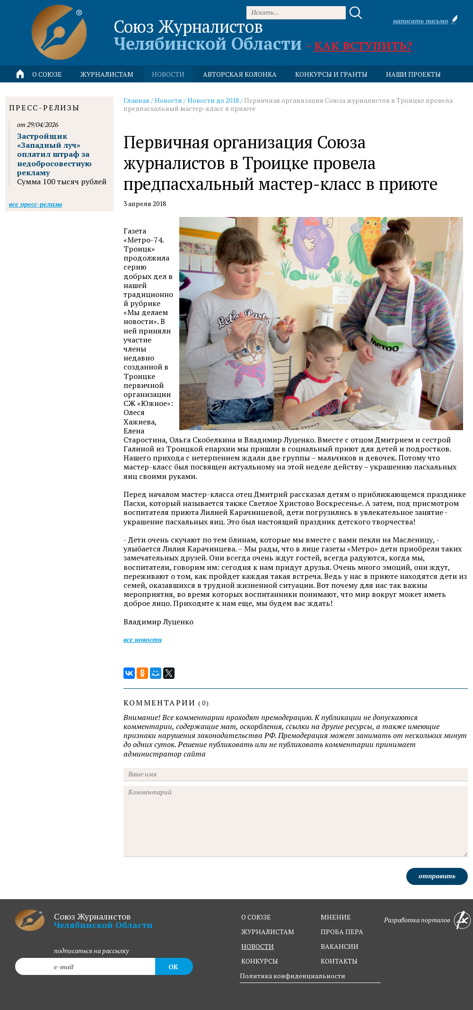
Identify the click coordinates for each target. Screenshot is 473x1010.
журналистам (267, 931)
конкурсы (259, 960)
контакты (339, 960)
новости (168, 74)
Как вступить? (363, 45)
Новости (168, 100)
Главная (136, 100)
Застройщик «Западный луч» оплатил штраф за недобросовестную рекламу (54, 154)
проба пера (342, 931)
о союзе (256, 916)
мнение (336, 916)
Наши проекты (413, 74)
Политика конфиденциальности (292, 975)
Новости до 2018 (213, 100)
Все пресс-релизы (35, 203)
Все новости (142, 639)
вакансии (340, 946)
